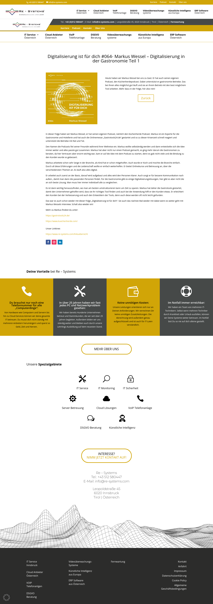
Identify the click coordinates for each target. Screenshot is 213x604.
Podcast (163, 2)
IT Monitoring (106, 388)
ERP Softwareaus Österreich (77, 582)
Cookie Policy (179, 580)
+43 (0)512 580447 (36, 2)
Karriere (153, 2)
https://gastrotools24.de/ (58, 215)
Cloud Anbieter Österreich (35, 573)
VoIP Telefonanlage (140, 408)
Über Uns (100, 28)
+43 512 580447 (110, 477)
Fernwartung (177, 21)
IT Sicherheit (130, 388)
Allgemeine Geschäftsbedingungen (174, 587)
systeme (154, 11)
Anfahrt (182, 566)
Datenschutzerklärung (174, 575)
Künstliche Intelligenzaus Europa (80, 572)
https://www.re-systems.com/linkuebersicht (67, 234)
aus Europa (179, 11)
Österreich (81, 11)
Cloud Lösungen (106, 408)
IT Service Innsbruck (32, 563)
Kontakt (172, 2)
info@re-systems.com (103, 21)
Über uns (183, 2)
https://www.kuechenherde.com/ (62, 221)
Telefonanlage (119, 11)
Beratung (134, 11)
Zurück (146, 98)
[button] (6, 597)
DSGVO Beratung (90, 427)
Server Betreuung (73, 408)
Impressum (180, 571)
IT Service (82, 388)
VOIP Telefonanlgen (34, 584)
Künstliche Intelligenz (122, 427)
